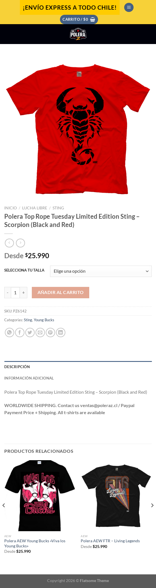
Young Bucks (44, 320)
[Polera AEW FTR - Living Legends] (116, 495)
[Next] (152, 517)
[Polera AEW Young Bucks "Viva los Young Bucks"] (39, 495)
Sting (58, 208)
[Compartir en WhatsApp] (9, 332)
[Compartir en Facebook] (19, 332)
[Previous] (4, 517)
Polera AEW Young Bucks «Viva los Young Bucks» (34, 543)
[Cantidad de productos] (15, 292)
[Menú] (129, 7)
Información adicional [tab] (29, 378)
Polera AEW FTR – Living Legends (110, 541)
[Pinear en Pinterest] (50, 332)
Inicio (10, 208)
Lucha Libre (34, 208)
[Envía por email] (40, 332)
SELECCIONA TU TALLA (24, 270)
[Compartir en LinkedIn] (60, 332)
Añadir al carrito (61, 292)
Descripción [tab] (17, 366)
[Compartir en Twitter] (30, 332)
